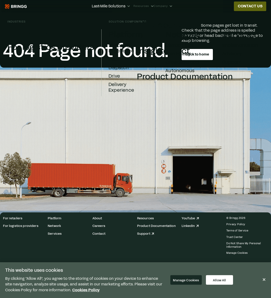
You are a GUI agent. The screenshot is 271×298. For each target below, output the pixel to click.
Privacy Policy (235, 224)
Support (145, 233)
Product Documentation (156, 226)
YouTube (190, 218)
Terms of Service (237, 230)
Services (55, 233)
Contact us (250, 6)
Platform (54, 218)
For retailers (12, 218)
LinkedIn (190, 226)
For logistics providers (20, 226)
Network (54, 226)
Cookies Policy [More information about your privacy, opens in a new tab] (86, 290)
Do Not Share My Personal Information (243, 245)
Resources (145, 218)
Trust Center (234, 237)
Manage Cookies (237, 253)
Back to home (197, 54)
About (97, 218)
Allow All (219, 280)
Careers (98, 226)
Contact (98, 233)
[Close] (264, 279)
